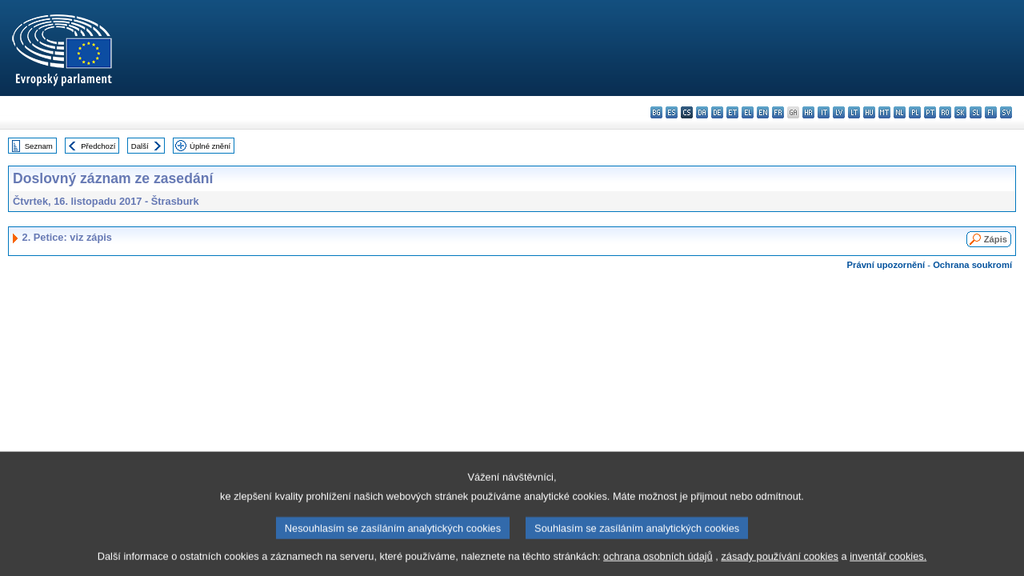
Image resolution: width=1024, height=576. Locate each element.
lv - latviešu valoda (839, 112)
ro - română (945, 112)
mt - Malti (884, 112)
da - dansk (702, 112)
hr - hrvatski (808, 112)
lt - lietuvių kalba (854, 112)
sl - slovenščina (976, 112)
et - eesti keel (732, 112)
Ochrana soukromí (972, 265)
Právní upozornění (886, 265)
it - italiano (824, 112)
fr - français (778, 112)
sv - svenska (1006, 112)
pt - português (930, 112)
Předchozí (98, 146)
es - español (672, 112)
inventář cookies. (888, 564)
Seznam (39, 146)
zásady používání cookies (779, 564)
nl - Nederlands (900, 112)
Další (140, 146)
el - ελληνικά (748, 112)
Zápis (995, 239)
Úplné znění (210, 146)
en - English (763, 112)
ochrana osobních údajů (658, 564)
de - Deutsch (717, 112)
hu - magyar (869, 112)
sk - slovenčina (960, 112)
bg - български (656, 112)
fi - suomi (991, 112)
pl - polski (915, 112)
